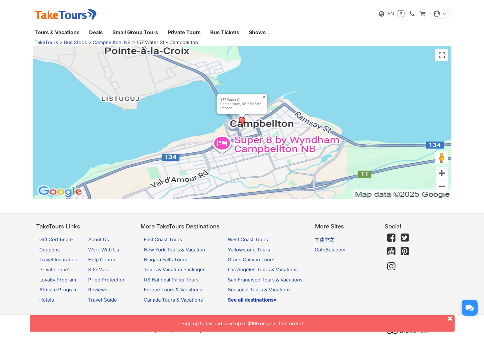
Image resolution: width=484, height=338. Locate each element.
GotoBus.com (330, 250)
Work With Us (103, 250)
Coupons (49, 250)
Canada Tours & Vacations (173, 300)
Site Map (98, 269)
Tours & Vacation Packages (174, 269)
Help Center (102, 260)
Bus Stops (75, 42)
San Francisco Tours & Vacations (265, 280)
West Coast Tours (248, 239)
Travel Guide (102, 300)
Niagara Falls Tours (165, 260)
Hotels (46, 300)
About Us (98, 239)
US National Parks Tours (171, 280)
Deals (96, 32)
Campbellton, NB (112, 42)
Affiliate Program (58, 290)
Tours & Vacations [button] (57, 32)
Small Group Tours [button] (135, 32)
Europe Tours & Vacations (173, 290)
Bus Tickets (224, 32)
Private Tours (184, 32)
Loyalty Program (57, 280)
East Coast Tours (163, 239)
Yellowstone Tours (249, 250)
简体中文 (324, 239)
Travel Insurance (58, 260)
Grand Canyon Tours (251, 260)
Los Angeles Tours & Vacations (263, 269)
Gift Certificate (56, 239)
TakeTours (46, 42)
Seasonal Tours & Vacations (259, 290)
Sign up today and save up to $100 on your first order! (318, 320)
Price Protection (107, 280)
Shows (257, 32)
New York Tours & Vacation (174, 250)
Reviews (97, 290)
